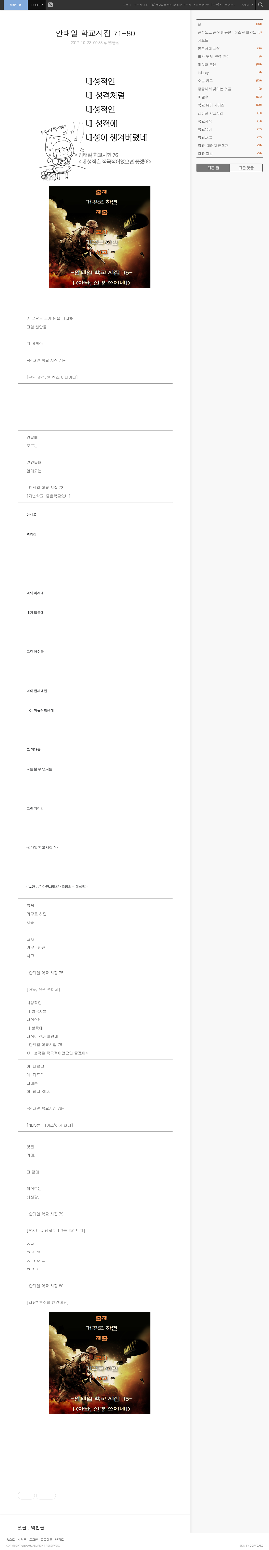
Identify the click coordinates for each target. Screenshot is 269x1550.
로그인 (33, 1539)
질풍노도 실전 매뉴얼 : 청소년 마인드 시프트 (229, 35)
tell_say (229, 72)
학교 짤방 (229, 153)
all (229, 24)
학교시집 (229, 121)
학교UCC (229, 137)
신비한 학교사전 (229, 113)
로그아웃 (46, 1539)
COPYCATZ (256, 1545)
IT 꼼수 (229, 97)
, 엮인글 (36, 1527)
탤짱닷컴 (16, 5)
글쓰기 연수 (141, 5)
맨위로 (59, 1539)
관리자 (247, 5)
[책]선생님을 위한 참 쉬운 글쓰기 (170, 5)
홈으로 (10, 1539)
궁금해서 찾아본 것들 (229, 89)
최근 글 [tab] (213, 167)
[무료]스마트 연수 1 (223, 5)
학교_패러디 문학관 (229, 145)
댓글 (23, 1527)
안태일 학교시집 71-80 (95, 33)
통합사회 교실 (229, 48)
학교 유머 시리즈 (229, 105)
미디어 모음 (229, 64)
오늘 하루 (229, 81)
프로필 (127, 5)
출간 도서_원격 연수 (229, 56)
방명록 (22, 1539)
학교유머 (229, 129)
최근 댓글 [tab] (246, 167)
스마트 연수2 (201, 5)
